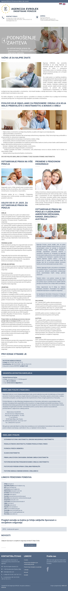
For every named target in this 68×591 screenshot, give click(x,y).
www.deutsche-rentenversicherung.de (20, 498)
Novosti (26, 572)
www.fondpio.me (15, 489)
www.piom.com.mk (16, 491)
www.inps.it (10, 503)
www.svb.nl (13, 505)
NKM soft (64, 585)
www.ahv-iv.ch (14, 499)
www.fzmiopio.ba (11, 487)
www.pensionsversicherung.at (17, 496)
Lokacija (26, 569)
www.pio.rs (11, 484)
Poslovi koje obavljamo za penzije (32, 567)
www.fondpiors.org (19, 485)
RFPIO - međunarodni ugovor (11, 529)
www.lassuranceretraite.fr (17, 501)
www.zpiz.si (12, 494)
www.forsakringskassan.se (16, 512)
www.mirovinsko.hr (14, 492)
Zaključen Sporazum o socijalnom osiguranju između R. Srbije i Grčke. (20, 540)
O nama (26, 560)
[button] (4, 40)
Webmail (3, 587)
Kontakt (26, 575)
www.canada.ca (13, 507)
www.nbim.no (13, 514)
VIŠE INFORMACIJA (30, 545)
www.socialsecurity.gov (13, 508)
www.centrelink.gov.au (16, 510)
